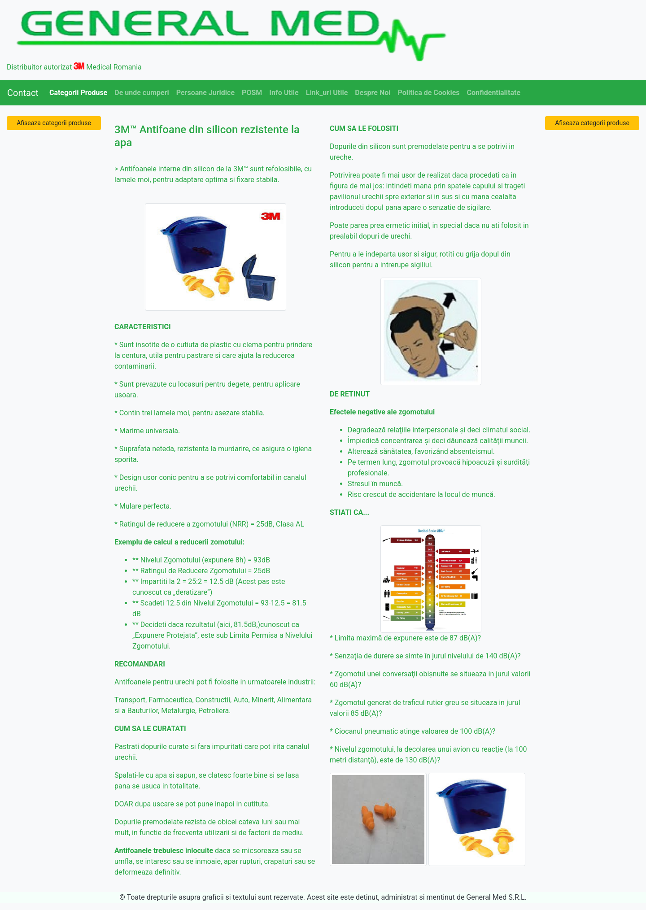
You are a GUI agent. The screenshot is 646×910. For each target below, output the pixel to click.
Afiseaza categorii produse (54, 122)
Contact (23, 92)
